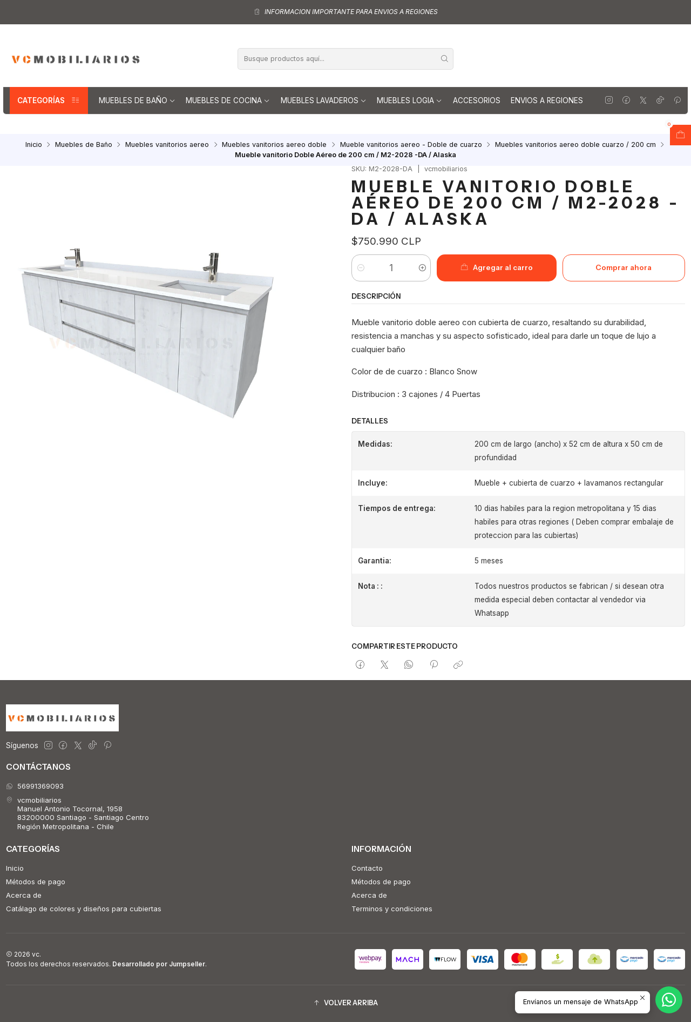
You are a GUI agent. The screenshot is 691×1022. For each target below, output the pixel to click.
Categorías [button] (48, 100)
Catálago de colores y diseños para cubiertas (83, 908)
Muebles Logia (409, 100)
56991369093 (35, 786)
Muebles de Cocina (228, 100)
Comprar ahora (623, 267)
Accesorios (476, 100)
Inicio (33, 145)
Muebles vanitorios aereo (167, 145)
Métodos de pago (35, 881)
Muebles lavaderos (324, 100)
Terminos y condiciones (391, 908)
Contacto (367, 868)
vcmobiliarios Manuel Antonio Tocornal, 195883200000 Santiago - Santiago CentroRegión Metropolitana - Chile (77, 813)
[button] (345, 1003)
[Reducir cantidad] (360, 268)
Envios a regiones (547, 100)
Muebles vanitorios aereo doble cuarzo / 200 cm (575, 145)
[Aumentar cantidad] (422, 268)
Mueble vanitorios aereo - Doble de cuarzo (411, 145)
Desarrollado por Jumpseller (158, 964)
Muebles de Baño (137, 100)
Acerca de (24, 895)
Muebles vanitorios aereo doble (274, 145)
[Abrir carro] (680, 135)
